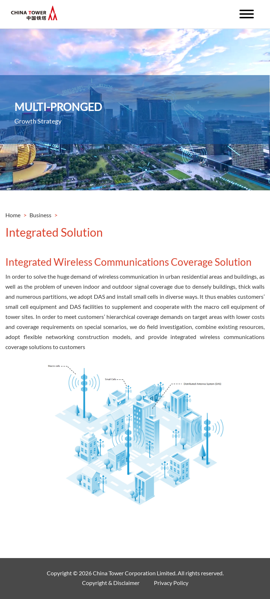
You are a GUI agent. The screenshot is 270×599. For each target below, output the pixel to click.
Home (12, 215)
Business (40, 215)
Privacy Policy (171, 582)
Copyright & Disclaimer (110, 582)
